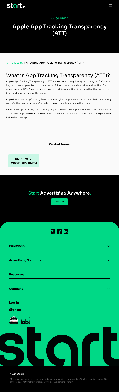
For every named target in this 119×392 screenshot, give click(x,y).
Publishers (17, 246)
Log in (14, 303)
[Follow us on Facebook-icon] (59, 231)
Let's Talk (59, 201)
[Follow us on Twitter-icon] (53, 231)
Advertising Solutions (25, 260)
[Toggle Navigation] (110, 5)
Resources (16, 274)
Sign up (15, 310)
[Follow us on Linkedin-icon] (66, 231)
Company (16, 288)
